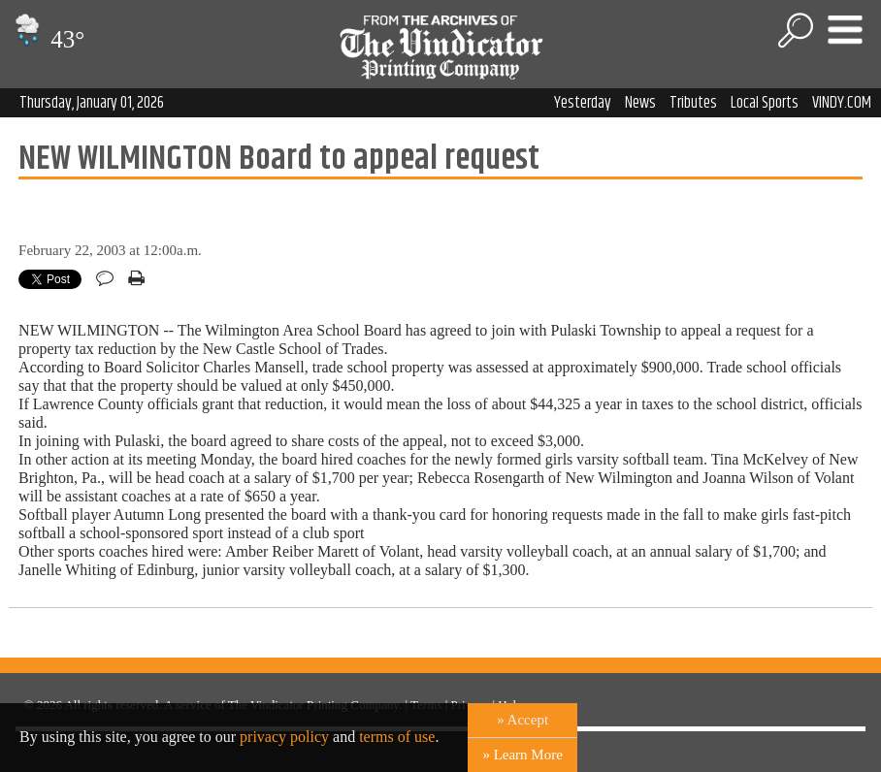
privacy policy (284, 736)
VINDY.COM (841, 102)
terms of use (397, 736)
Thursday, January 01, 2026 (91, 102)
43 (47, 39)
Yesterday (582, 102)
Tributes (693, 102)
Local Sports (765, 102)
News (640, 102)
